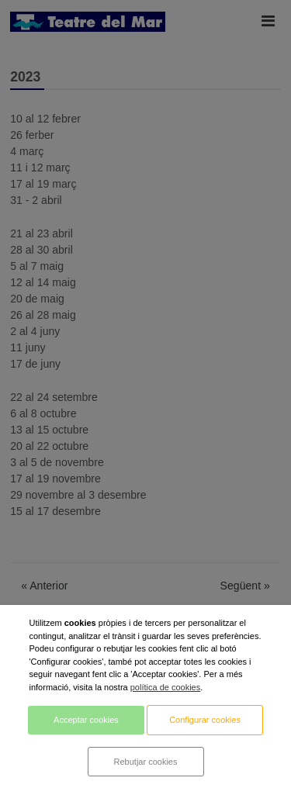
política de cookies (165, 687)
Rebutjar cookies (146, 761)
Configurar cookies (205, 719)
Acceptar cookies (86, 719)
